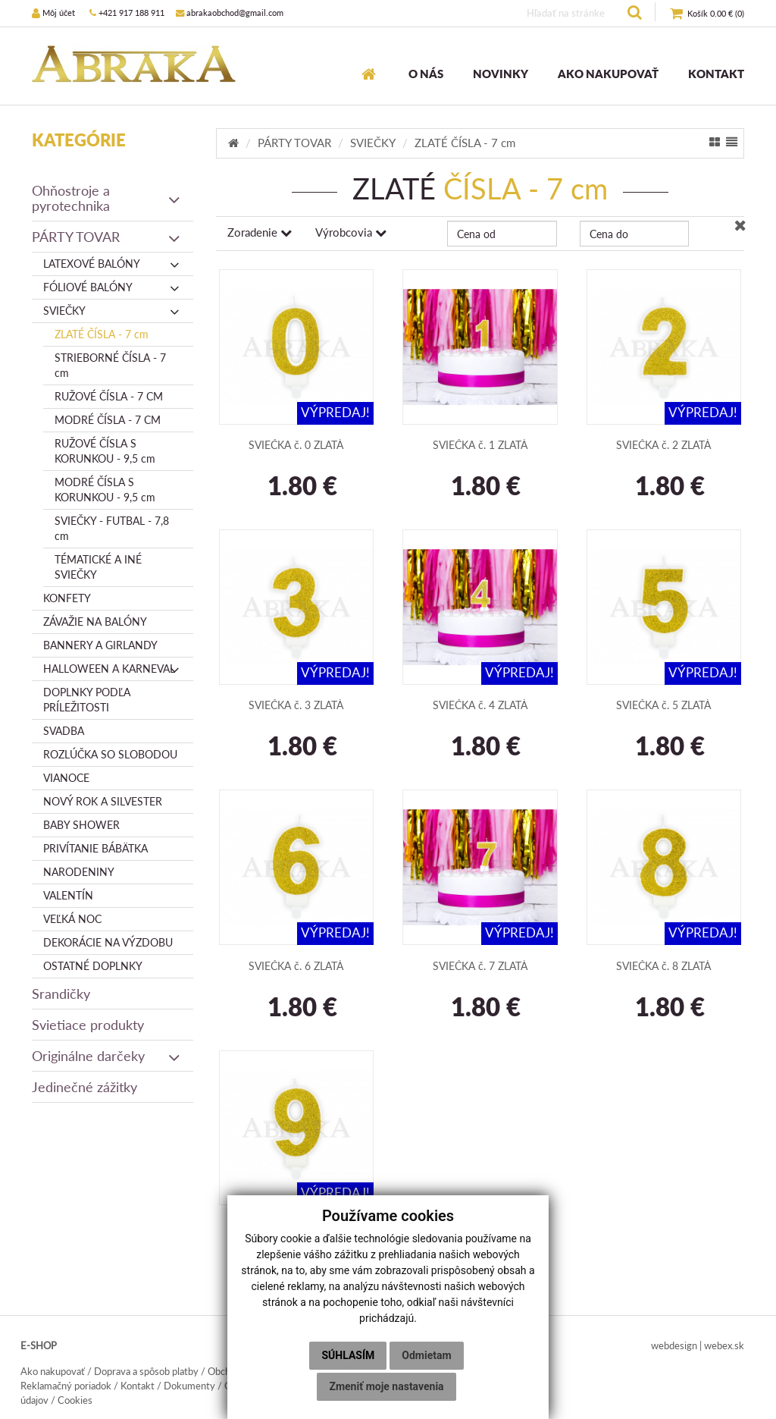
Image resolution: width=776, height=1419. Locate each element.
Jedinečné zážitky (84, 1086)
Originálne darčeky (107, 1055)
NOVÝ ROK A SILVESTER (102, 801)
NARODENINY (78, 871)
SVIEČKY (112, 311)
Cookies (75, 1400)
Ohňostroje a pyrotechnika (107, 198)
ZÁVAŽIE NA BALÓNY (95, 621)
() (707, 14)
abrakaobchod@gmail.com (229, 12)
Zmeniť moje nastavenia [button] (386, 1386)
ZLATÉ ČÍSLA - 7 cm (102, 334)
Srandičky (61, 993)
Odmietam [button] (426, 1355)
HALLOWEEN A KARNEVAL (112, 669)
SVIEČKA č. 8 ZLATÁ (663, 965)
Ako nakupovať (52, 1371)
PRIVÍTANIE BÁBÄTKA (95, 848)
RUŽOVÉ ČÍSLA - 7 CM (109, 396)
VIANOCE (66, 777)
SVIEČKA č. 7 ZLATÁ (480, 965)
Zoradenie (259, 232)
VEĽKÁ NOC (72, 918)
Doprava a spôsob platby (146, 1371)
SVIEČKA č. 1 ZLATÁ (480, 444)
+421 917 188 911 (126, 12)
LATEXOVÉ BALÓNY (112, 264)
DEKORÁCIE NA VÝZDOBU (108, 942)
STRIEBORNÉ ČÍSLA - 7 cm (110, 365)
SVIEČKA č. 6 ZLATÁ (296, 965)
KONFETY (67, 598)
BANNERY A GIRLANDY (100, 645)
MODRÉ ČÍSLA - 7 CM (108, 419)
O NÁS (425, 73)
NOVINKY (500, 73)
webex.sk (724, 1345)
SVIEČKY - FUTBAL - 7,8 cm (112, 528)
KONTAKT (716, 73)
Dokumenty (189, 1386)
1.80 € (296, 487)
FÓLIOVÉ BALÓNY (112, 287)
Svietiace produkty (88, 1024)
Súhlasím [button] (347, 1355)
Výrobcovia (350, 232)
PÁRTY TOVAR (107, 236)
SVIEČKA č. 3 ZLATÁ (296, 705)
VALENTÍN (68, 895)
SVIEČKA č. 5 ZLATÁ (663, 705)
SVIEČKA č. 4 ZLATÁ (480, 705)
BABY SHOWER (81, 824)
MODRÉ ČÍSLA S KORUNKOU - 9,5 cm (105, 490)
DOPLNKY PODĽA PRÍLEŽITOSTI (86, 700)
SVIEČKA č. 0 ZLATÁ (296, 444)
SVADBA (63, 730)
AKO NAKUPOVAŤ (608, 73)
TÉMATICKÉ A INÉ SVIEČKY (98, 567)
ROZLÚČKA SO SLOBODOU (110, 754)
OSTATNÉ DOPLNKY (92, 965)
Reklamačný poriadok (65, 1386)
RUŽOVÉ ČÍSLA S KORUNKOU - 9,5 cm (105, 451)
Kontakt (137, 1386)
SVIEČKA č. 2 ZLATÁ (663, 444)
